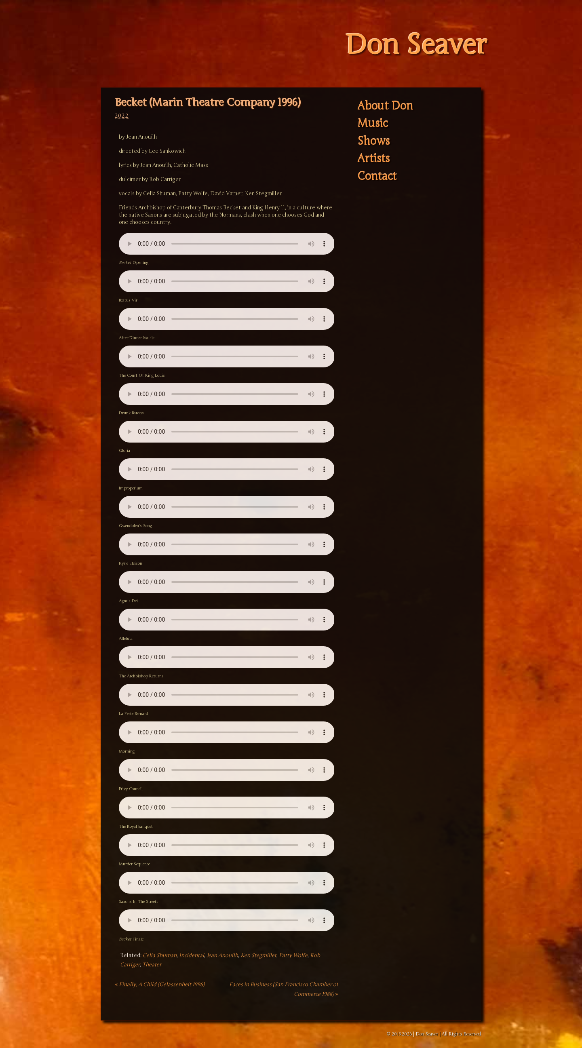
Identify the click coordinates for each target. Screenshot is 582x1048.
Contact (376, 176)
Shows (373, 141)
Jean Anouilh (222, 955)
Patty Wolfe (293, 955)
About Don (385, 106)
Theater (151, 965)
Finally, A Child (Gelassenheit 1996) (160, 984)
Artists (373, 159)
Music (372, 124)
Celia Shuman (160, 955)
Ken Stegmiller (258, 955)
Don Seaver (416, 45)
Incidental (191, 955)
